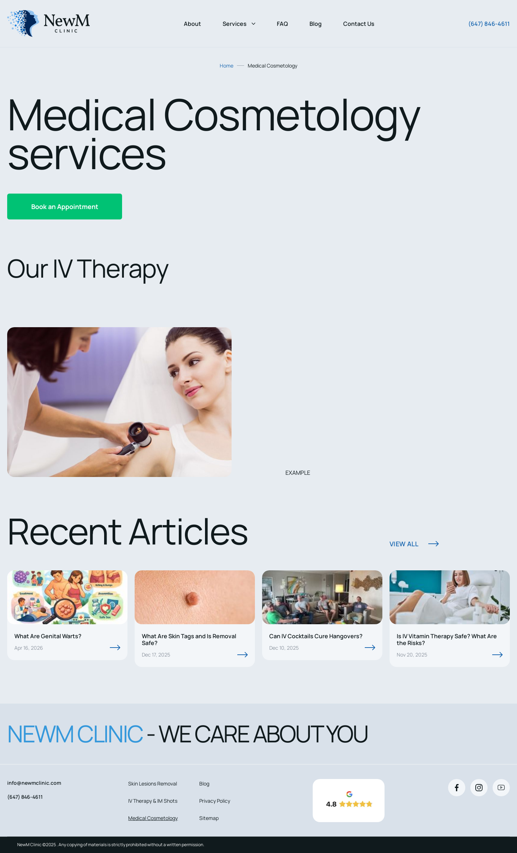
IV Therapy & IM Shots (152, 800)
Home (226, 65)
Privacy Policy (214, 800)
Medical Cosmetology (153, 818)
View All (404, 543)
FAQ (282, 24)
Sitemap (209, 818)
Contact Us (358, 24)
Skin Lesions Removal (152, 783)
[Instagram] (479, 787)
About (192, 24)
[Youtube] (501, 787)
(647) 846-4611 (489, 24)
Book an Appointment (64, 206)
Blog (315, 24)
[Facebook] (456, 787)
